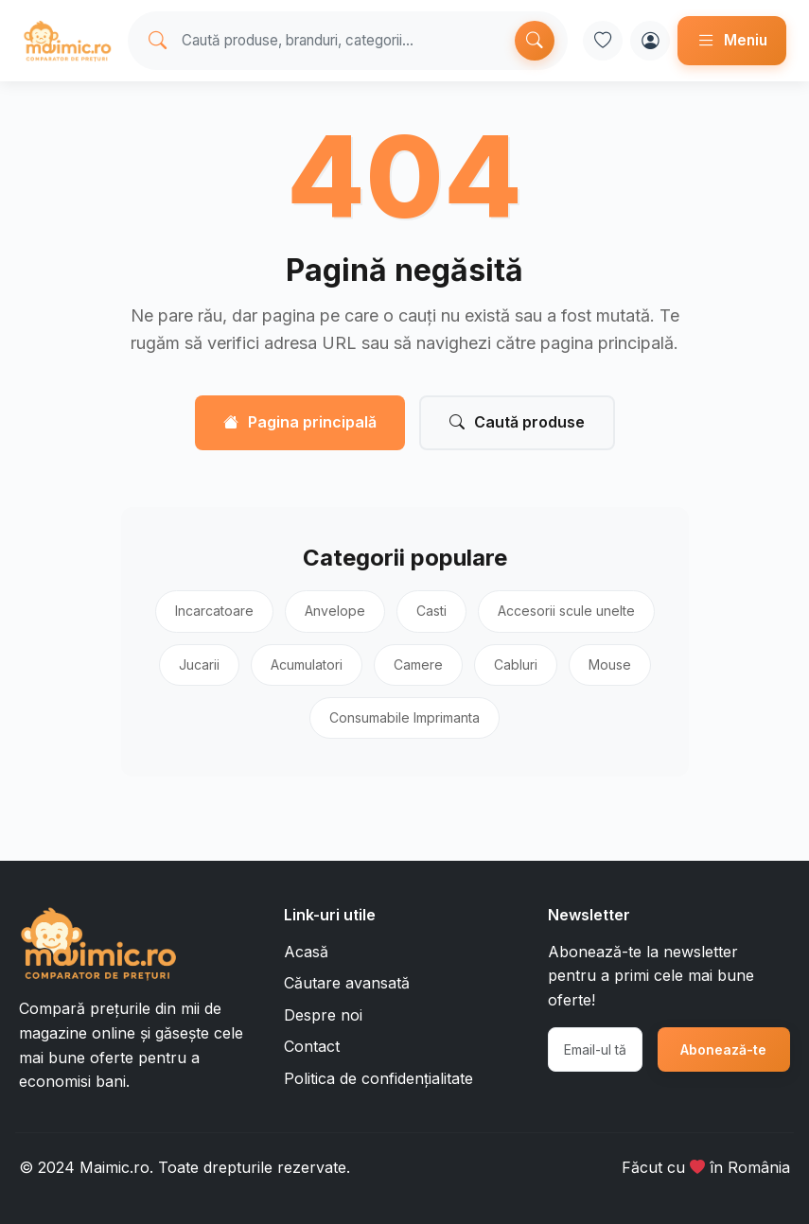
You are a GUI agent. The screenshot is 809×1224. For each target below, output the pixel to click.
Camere (418, 664)
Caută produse (517, 423)
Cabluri (515, 664)
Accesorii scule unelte (566, 611)
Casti (431, 611)
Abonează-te (723, 1049)
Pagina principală (300, 423)
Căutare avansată (347, 982)
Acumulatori (307, 664)
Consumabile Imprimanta (404, 717)
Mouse (610, 664)
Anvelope (335, 611)
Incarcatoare (214, 611)
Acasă (306, 951)
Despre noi (323, 1014)
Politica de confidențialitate (378, 1078)
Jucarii (199, 664)
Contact (312, 1046)
